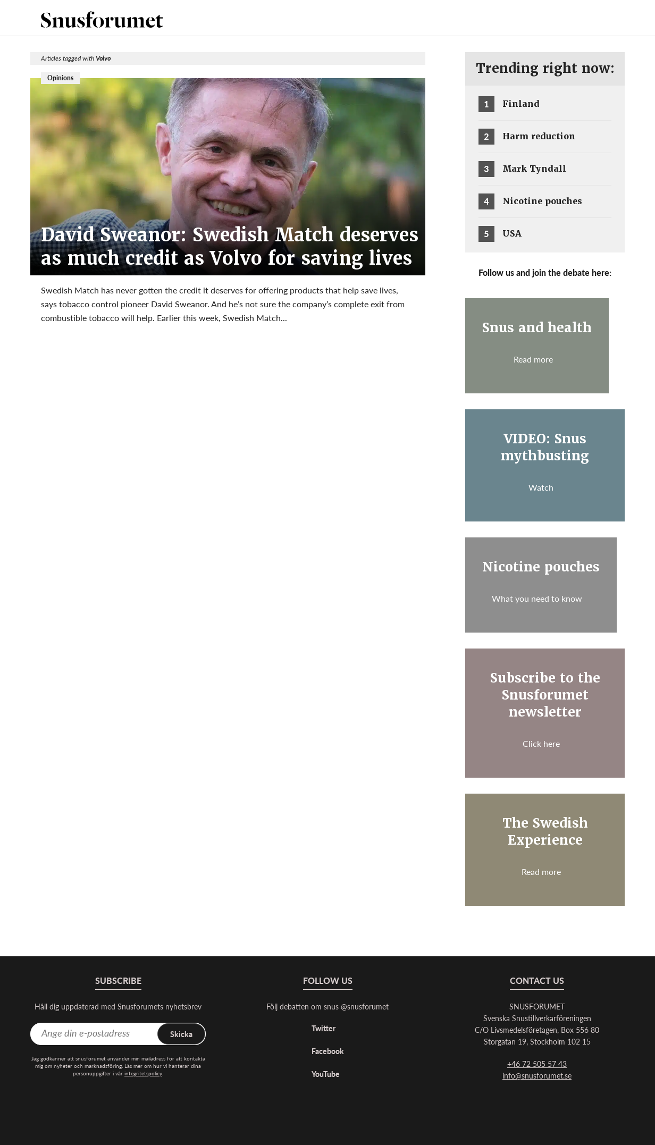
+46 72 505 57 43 (537, 1063)
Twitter (323, 1028)
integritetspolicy (143, 1073)
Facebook (328, 1051)
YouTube (326, 1073)
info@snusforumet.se (537, 1075)
